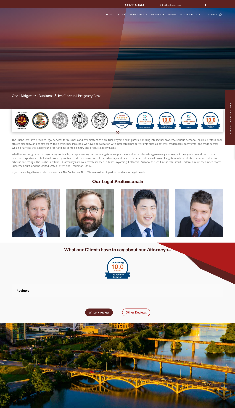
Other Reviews (136, 305)
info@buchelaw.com (170, 5)
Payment (212, 14)
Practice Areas (137, 14)
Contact (200, 14)
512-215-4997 (134, 5)
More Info (185, 14)
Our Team (121, 14)
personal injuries (196, 132)
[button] (11, 292)
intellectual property (163, 132)
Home (109, 14)
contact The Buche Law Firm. (70, 164)
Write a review (99, 305)
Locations (156, 14)
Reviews (172, 14)
